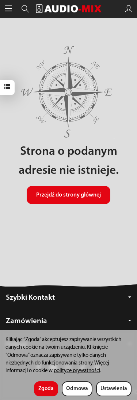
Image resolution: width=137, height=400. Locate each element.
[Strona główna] (69, 9)
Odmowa (77, 389)
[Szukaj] (25, 9)
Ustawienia (113, 389)
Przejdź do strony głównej (68, 195)
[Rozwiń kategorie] (8, 9)
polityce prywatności (77, 371)
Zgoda (46, 389)
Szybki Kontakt (68, 298)
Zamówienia (68, 321)
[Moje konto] (128, 9)
